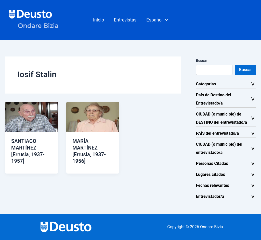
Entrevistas (125, 19)
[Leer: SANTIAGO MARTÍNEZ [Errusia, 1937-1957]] (31, 116)
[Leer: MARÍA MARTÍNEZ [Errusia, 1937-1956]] (92, 116)
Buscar (201, 61)
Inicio (99, 19)
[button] (156, 20)
